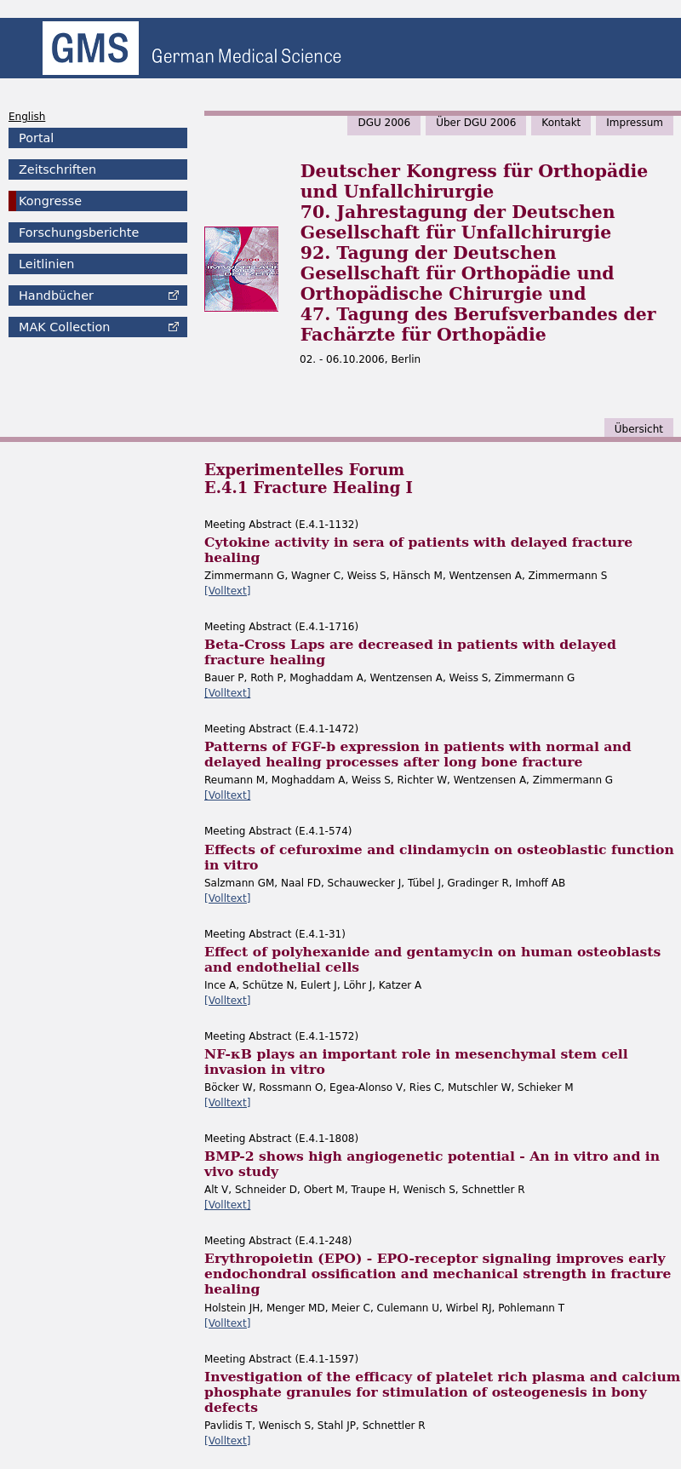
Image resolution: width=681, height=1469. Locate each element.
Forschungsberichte (79, 232)
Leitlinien (46, 264)
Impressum (634, 123)
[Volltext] (227, 591)
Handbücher (56, 295)
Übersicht (639, 429)
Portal (36, 138)
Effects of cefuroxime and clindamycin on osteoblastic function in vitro (439, 857)
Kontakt (561, 123)
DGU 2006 (384, 123)
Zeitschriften (57, 169)
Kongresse (50, 201)
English (27, 117)
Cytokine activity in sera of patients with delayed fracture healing (418, 549)
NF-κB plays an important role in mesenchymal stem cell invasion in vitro (416, 1061)
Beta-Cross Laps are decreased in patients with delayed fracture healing (410, 652)
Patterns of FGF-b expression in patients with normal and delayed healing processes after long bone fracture (418, 754)
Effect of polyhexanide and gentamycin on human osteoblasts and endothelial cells (432, 959)
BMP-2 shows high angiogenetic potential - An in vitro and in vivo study (432, 1163)
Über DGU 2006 (476, 123)
